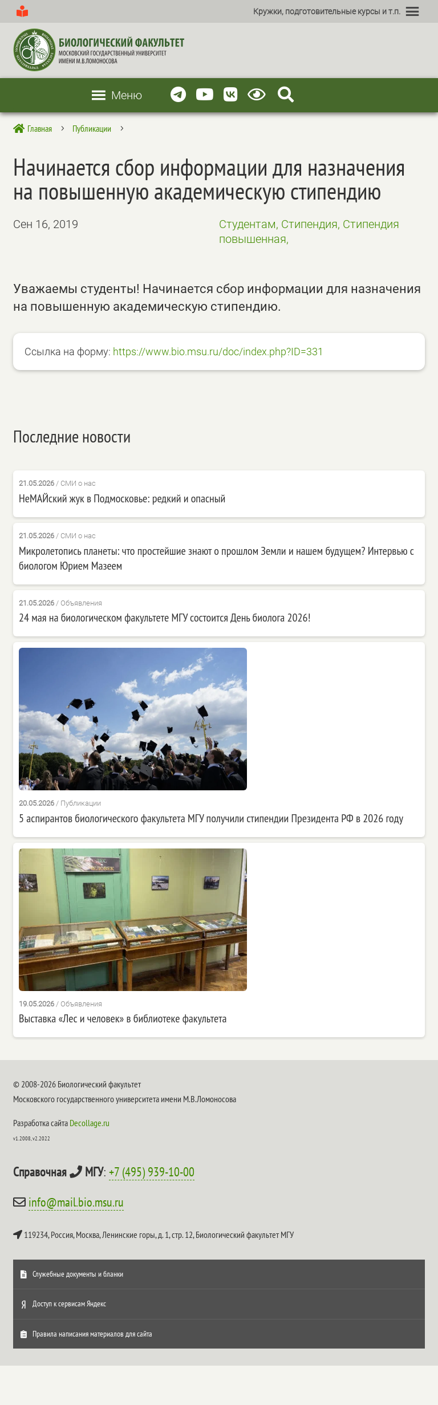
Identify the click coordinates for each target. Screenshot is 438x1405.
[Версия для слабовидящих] (259, 95)
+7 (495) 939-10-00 (151, 1172)
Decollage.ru (90, 1122)
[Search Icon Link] (286, 95)
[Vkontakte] (231, 95)
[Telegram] (178, 95)
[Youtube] (205, 95)
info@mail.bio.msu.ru (76, 1202)
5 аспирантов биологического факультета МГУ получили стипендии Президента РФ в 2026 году (211, 818)
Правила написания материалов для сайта (92, 1334)
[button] (326, 11)
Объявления (81, 603)
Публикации (80, 803)
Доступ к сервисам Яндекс (69, 1303)
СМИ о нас (78, 483)
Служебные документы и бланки (78, 1274)
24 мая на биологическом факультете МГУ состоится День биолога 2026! (164, 617)
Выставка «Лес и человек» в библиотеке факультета (123, 1018)
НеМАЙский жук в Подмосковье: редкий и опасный (122, 498)
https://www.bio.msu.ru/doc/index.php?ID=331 (218, 352)
